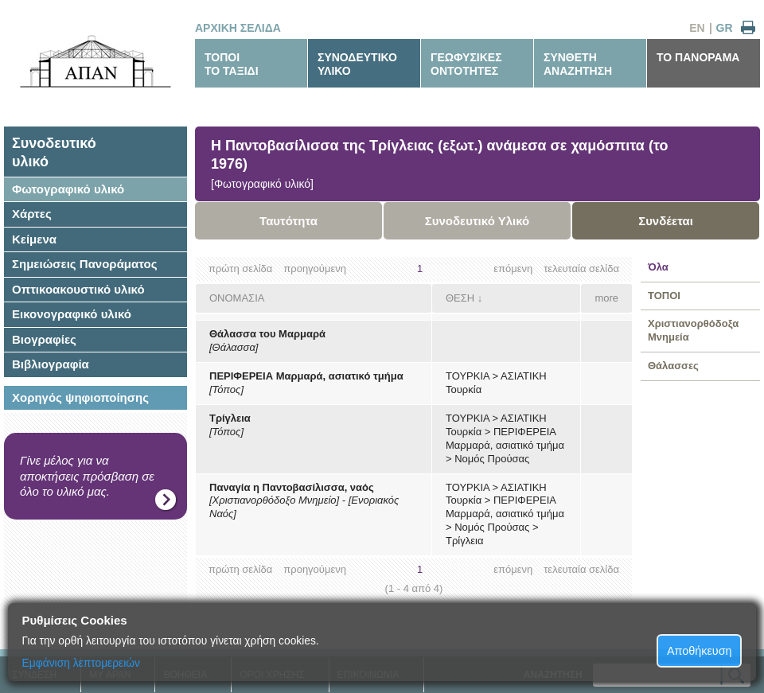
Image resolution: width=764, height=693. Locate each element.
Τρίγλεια (230, 418)
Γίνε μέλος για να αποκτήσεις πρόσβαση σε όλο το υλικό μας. (87, 476)
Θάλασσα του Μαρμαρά (267, 334)
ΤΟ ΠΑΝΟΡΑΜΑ (698, 57)
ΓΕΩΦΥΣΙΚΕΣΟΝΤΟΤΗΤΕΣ (466, 64)
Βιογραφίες (44, 339)
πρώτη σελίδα (240, 268)
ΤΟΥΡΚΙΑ (467, 376)
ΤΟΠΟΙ (664, 296)
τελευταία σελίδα (581, 268)
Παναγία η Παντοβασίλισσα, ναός (291, 487)
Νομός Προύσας (491, 459)
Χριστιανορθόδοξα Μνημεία (693, 330)
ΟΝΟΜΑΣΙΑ (236, 298)
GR (724, 27)
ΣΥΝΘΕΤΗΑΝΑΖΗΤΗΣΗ (578, 64)
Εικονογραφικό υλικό (71, 314)
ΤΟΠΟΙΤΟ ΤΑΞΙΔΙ (232, 64)
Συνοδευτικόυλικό (54, 152)
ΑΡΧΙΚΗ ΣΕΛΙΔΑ (238, 27)
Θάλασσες (673, 366)
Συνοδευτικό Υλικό (477, 221)
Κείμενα (34, 239)
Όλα (658, 267)
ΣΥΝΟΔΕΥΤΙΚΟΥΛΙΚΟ (357, 64)
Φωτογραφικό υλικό (68, 189)
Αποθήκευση (699, 650)
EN (696, 27)
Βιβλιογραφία (50, 364)
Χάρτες (32, 213)
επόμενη (512, 268)
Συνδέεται (665, 221)
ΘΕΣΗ (460, 298)
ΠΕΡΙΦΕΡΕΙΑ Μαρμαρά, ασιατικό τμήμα (306, 376)
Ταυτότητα (288, 221)
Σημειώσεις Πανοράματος (85, 264)
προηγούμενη (314, 268)
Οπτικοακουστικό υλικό (78, 289)
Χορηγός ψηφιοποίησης (80, 397)
